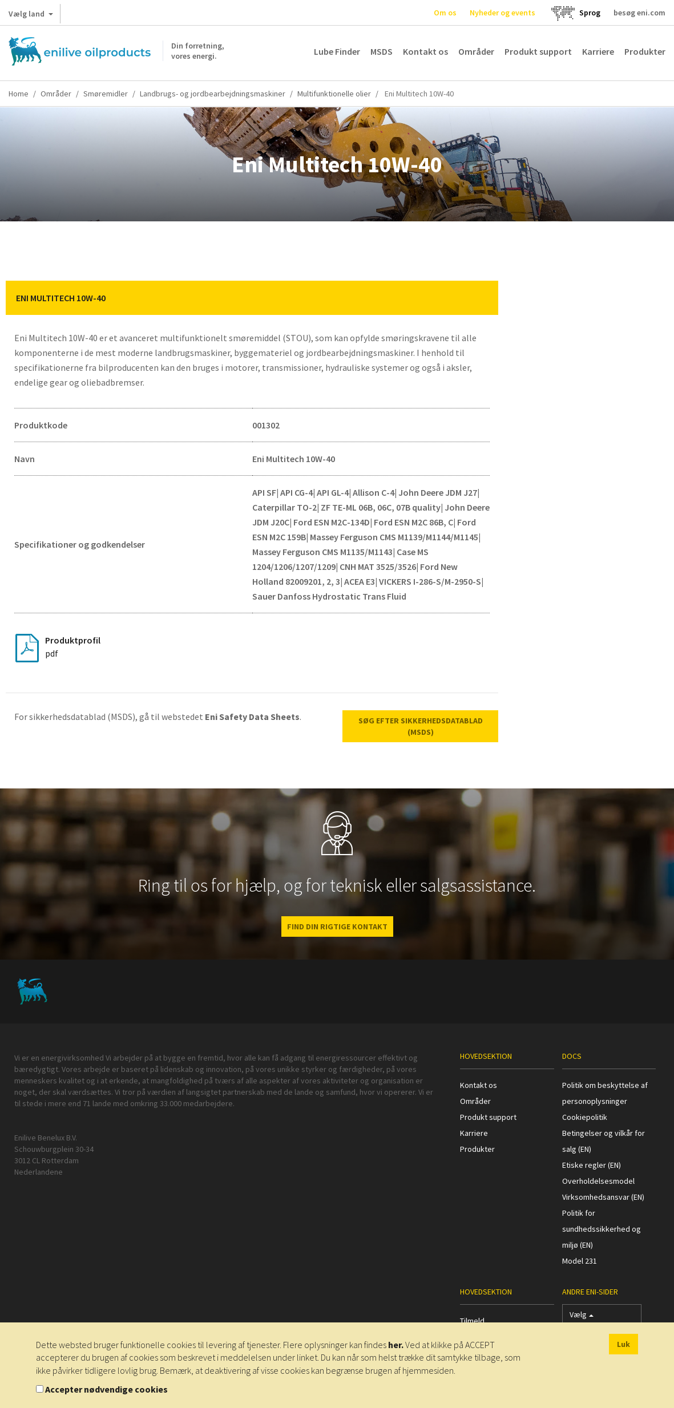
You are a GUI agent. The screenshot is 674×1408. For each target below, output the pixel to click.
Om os (445, 12)
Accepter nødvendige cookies (106, 1389)
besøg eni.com (639, 12)
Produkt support (538, 51)
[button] (481, 298)
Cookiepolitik (584, 1117)
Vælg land (31, 16)
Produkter (644, 51)
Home (19, 93)
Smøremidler (105, 93)
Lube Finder (337, 51)
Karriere (598, 51)
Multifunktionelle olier (334, 93)
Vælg (582, 1317)
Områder (476, 51)
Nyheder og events (502, 12)
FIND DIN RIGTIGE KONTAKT (337, 926)
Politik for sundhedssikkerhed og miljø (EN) (601, 1229)
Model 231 (579, 1261)
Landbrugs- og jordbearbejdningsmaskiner (212, 93)
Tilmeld (472, 1321)
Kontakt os (425, 51)
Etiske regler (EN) (591, 1165)
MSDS (381, 51)
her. (395, 1344)
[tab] (252, 298)
